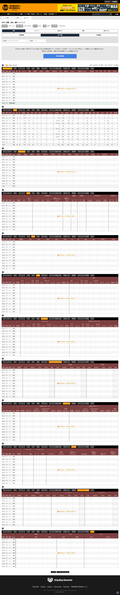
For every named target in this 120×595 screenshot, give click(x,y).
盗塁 (111, 113)
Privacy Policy (66, 586)
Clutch (113, 239)
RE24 (56, 239)
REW (65, 239)
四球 (86, 113)
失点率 (92, 71)
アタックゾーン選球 (83, 68)
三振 (107, 113)
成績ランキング (11, 14)
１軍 (7, 18)
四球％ (47, 71)
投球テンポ (67, 68)
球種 (38, 68)
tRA (105, 71)
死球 (94, 113)
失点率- (76, 154)
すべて (27, 18)
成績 (13, 31)
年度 (31, 41)
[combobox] (101, 14)
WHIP (59, 154)
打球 (28, 68)
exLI (94, 239)
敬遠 (90, 113)
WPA (33, 68)
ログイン (108, 1)
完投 (36, 113)
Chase (39, 367)
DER (61, 71)
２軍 (17, 18)
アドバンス (22, 68)
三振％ (41, 71)
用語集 (45, 14)
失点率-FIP (105, 154)
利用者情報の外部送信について (79, 586)
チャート (36, 31)
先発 (32, 113)
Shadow (33, 367)
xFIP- (87, 154)
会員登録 (115, 1)
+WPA (47, 239)
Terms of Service (58, 586)
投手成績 (60, 35)
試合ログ (60, 31)
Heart (25, 367)
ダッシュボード (7, 68)
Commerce (43, 586)
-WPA (38, 239)
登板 (29, 71)
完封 (40, 113)
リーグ (13, 71)
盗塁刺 (115, 113)
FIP (97, 71)
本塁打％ (54, 71)
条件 (5, 41)
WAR (92, 68)
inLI (78, 239)
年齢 (7, 71)
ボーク (102, 113)
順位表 (33, 14)
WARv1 (115, 71)
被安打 (67, 113)
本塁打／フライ (82, 71)
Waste (46, 367)
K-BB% (38, 154)
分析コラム (39, 14)
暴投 (98, 113)
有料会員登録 (60, 56)
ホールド (50, 113)
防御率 (23, 113)
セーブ (24, 71)
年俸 (83, 31)
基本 (15, 68)
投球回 (35, 71)
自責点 (76, 113)
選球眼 (74, 68)
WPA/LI (103, 239)
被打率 (53, 154)
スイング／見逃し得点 (55, 68)
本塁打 (81, 113)
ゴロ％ (72, 71)
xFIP (101, 71)
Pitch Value (44, 68)
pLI (72, 239)
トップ (4, 14)
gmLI (85, 239)
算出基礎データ (53, 14)
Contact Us (49, 586)
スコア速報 (27, 14)
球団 (10, 71)
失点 (71, 113)
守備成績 (98, 35)
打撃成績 (21, 35)
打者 (62, 113)
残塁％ (66, 71)
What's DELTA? (36, 586)
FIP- (82, 154)
